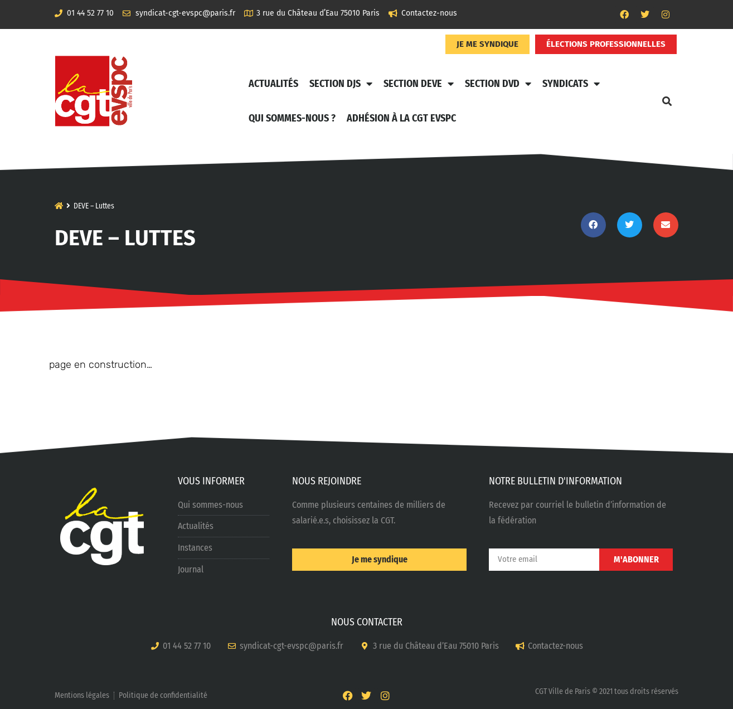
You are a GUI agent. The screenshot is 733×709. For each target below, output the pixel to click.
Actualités (273, 83)
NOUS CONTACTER (366, 622)
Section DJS (340, 83)
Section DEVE (419, 83)
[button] (667, 100)
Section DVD (498, 83)
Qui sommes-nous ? (292, 118)
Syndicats (571, 83)
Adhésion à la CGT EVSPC (401, 118)
